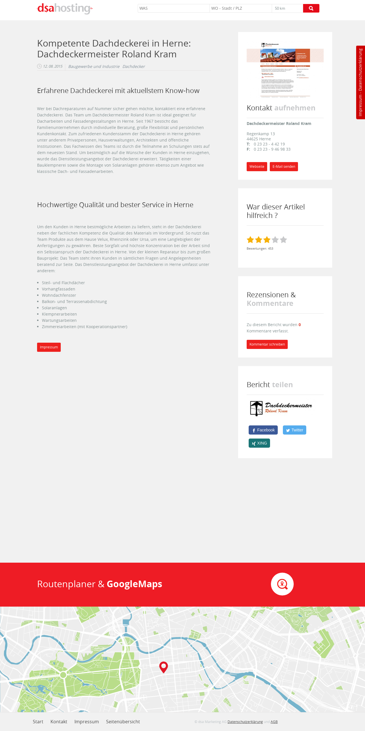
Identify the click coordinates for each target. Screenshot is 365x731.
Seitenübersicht (123, 721)
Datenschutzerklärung (360, 70)
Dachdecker (133, 66)
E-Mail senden (284, 166)
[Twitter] (294, 430)
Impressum (360, 105)
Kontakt (58, 721)
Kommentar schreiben (267, 344)
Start (38, 721)
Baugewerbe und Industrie (93, 66)
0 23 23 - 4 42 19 (269, 144)
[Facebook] (263, 430)
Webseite (257, 166)
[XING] (259, 443)
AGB (274, 721)
